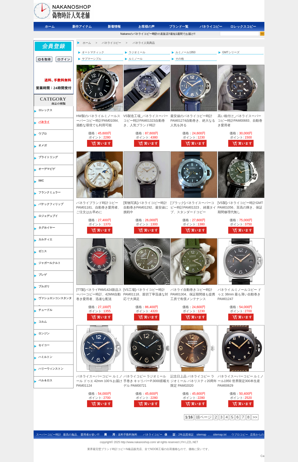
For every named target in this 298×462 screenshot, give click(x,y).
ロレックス (45, 110)
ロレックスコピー (243, 26)
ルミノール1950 (185, 52)
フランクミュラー (49, 192)
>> (255, 417)
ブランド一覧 (178, 26)
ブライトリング (48, 157)
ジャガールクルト (49, 263)
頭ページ (204, 417)
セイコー (44, 345)
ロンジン (44, 333)
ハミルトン (45, 357)
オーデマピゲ (46, 169)
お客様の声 (146, 26)
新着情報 (114, 26)
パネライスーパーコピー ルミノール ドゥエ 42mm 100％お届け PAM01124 (99, 380)
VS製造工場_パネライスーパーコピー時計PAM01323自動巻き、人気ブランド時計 (145, 120)
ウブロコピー (239, 434)
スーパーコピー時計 (48, 434)
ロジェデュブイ (48, 216)
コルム (42, 321)
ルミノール (136, 58)
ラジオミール (137, 52)
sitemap (201, 434)
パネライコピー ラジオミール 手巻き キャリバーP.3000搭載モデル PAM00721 (146, 380)
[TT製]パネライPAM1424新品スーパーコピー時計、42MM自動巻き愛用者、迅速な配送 (99, 294)
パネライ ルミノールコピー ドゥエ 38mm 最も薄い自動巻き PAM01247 (239, 294)
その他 (179, 58)
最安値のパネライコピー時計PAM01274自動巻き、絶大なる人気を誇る (192, 120)
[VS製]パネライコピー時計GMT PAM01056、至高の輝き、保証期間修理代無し (240, 207)
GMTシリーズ (231, 52)
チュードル (45, 310)
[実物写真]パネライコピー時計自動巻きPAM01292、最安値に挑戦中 (145, 207)
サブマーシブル (91, 58)
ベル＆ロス (45, 380)
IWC (41, 180)
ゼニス (42, 251)
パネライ (44, 122)
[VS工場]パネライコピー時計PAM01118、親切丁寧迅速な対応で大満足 (145, 294)
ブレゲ (42, 274)
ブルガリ (44, 286)
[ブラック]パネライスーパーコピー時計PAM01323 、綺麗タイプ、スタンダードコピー (193, 207)
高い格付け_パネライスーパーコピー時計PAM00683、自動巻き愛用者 (240, 120)
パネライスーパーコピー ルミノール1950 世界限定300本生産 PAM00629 (241, 380)
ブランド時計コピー (113, 449)
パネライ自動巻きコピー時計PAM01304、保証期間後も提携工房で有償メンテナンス (192, 294)
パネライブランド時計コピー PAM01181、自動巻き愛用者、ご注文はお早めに (98, 207)
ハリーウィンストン (50, 368)
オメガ (42, 145)
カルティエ (45, 239)
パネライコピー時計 (145, 33)
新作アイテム (82, 26)
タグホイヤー (46, 227)
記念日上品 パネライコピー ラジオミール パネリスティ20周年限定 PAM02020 (193, 380)
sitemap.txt (219, 434)
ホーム (50, 26)
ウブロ (42, 133)
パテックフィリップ (50, 204)
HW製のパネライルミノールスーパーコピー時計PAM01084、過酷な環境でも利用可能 (98, 120)
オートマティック (93, 52)
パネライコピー (211, 26)
